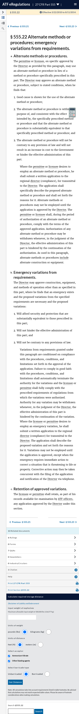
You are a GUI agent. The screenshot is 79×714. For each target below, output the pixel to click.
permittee (24, 61)
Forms (12, 544)
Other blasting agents (21, 661)
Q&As (11, 550)
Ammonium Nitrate (20, 655)
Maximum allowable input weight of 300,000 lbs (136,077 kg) (31, 612)
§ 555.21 (19, 26)
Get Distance (15, 682)
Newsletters (14, 557)
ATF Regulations (16, 4)
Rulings (12, 537)
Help (10, 577)
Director (23, 66)
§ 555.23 (67, 26)
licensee (39, 61)
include (64, 257)
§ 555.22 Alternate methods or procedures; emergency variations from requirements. (40, 42)
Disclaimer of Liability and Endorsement (23, 603)
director (35, 181)
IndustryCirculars (17, 563)
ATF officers (65, 498)
